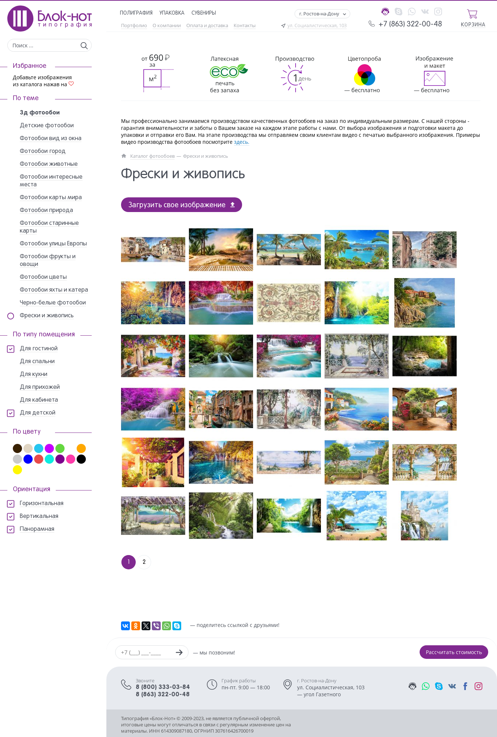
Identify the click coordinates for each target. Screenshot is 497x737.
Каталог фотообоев (152, 156)
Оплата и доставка (207, 25)
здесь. (241, 141)
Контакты (245, 25)
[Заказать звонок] (179, 653)
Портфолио (134, 25)
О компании (167, 25)
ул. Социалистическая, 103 (317, 25)
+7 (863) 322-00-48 (410, 24)
